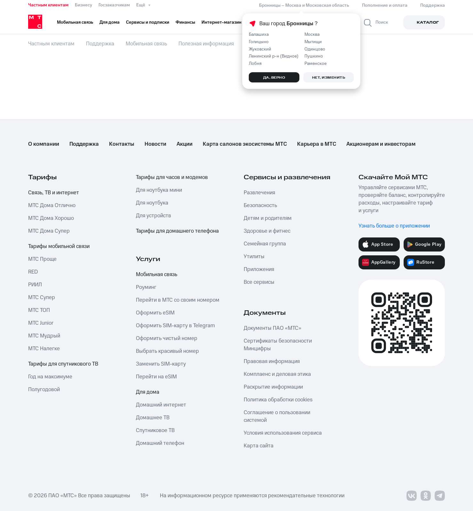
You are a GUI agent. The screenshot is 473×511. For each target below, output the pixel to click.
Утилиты (254, 256)
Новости (155, 144)
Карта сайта (258, 446)
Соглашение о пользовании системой (277, 416)
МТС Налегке (44, 348)
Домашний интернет (161, 405)
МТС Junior (40, 323)
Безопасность (260, 205)
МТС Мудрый (44, 336)
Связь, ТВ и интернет (53, 193)
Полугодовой (44, 389)
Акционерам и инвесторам (380, 144)
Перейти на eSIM (156, 377)
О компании (43, 144)
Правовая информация (272, 361)
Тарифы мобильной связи (59, 246)
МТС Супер (41, 297)
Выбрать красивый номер (167, 351)
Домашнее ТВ (152, 418)
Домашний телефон (160, 443)
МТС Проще (42, 259)
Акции (185, 144)
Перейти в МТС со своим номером (177, 300)
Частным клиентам (48, 5)
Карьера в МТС (316, 144)
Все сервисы (259, 282)
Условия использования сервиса (283, 433)
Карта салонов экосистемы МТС (245, 144)
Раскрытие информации (273, 387)
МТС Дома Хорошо (51, 218)
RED (33, 272)
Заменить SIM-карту (161, 364)
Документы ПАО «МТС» (272, 328)
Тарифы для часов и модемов (172, 177)
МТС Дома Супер (49, 231)
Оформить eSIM (155, 313)
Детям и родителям (268, 218)
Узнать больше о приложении (394, 226)
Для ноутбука (152, 203)
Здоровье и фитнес (267, 231)
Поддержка (84, 144)
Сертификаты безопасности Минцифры (278, 344)
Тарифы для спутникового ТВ (63, 364)
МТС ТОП (39, 310)
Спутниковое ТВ (155, 430)
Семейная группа (265, 244)
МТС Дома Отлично (51, 205)
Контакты (121, 144)
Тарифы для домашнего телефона (177, 231)
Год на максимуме (50, 377)
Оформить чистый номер (166, 338)
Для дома (147, 392)
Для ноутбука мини (159, 190)
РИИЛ (35, 285)
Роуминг (146, 287)
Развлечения (259, 193)
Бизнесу (83, 5)
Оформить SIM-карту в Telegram (175, 325)
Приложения (259, 269)
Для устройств (153, 216)
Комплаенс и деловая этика (277, 374)
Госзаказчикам (114, 5)
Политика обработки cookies (278, 400)
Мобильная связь (156, 274)
